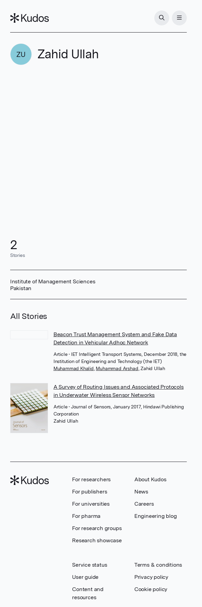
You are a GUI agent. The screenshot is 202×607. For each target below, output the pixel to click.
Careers (144, 504)
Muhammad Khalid (73, 368)
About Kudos (150, 479)
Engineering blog (155, 516)
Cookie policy (150, 589)
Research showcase (97, 540)
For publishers (89, 491)
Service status (89, 565)
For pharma (86, 516)
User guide (85, 577)
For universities (91, 504)
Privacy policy (151, 577)
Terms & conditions (158, 565)
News (141, 491)
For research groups (96, 528)
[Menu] (179, 18)
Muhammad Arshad (117, 368)
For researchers (91, 479)
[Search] (161, 18)
